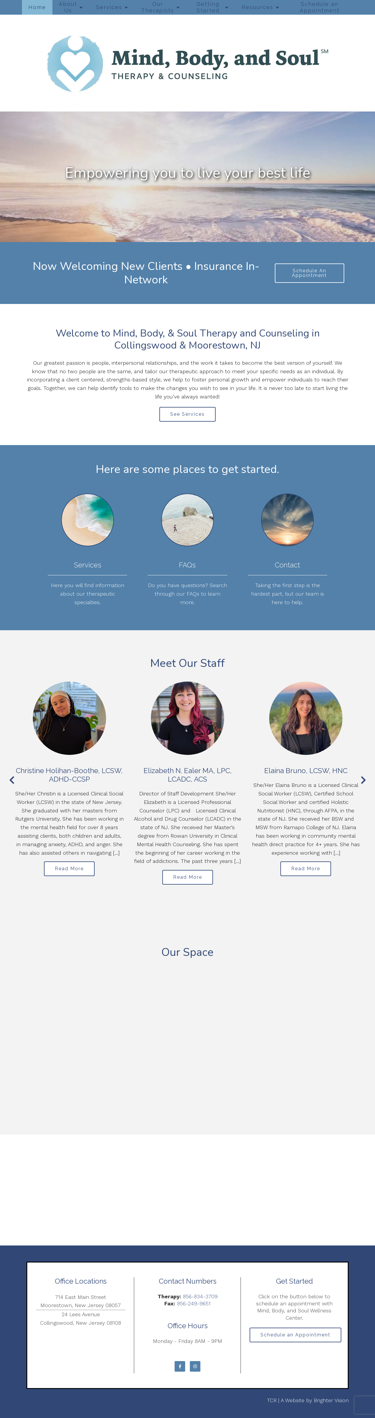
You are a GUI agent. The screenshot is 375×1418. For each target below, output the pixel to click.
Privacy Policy (42, 1400)
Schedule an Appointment (320, 7)
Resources (257, 7)
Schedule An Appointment (309, 273)
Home (37, 7)
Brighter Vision (331, 1400)
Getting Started (208, 7)
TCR (272, 1400)
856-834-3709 (200, 1296)
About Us (68, 7)
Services (109, 7)
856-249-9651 (194, 1303)
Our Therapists (157, 7)
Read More (69, 868)
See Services (187, 414)
